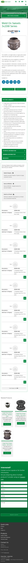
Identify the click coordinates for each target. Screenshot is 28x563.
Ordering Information (9, 154)
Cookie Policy (10, 556)
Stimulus (8, 559)
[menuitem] (14, 526)
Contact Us (3, 530)
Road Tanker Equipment (5, 537)
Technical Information (9, 150)
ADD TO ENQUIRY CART (8, 89)
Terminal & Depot (4, 539)
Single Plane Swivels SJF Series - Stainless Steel (7, 414)
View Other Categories (13, 15)
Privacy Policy (3, 556)
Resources (5, 158)
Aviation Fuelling (4, 535)
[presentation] (10, 511)
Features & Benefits (8, 99)
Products (2, 526)
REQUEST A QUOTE (20, 89)
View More (7, 424)
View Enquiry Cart (14, 388)
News (2, 528)
